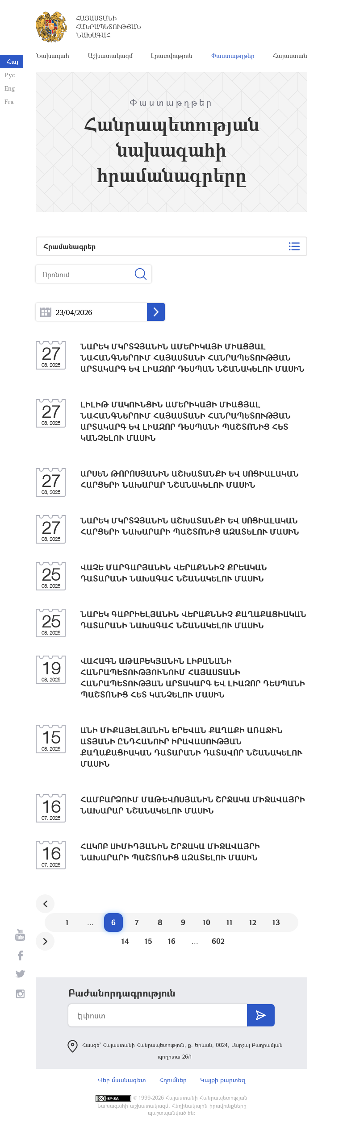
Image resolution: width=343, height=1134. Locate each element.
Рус (9, 75)
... (45, 312)
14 (125, 941)
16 (172, 941)
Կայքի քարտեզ (222, 1080)
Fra (9, 101)
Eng (9, 88)
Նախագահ (52, 55)
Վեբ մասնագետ (122, 1080)
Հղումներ (173, 1080)
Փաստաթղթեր (233, 55)
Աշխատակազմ (110, 55)
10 (206, 922)
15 (148, 941)
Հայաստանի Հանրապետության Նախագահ (108, 26)
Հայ (12, 61)
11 (229, 922)
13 (276, 922)
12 (252, 922)
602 (218, 941)
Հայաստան (290, 55)
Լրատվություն (171, 55)
